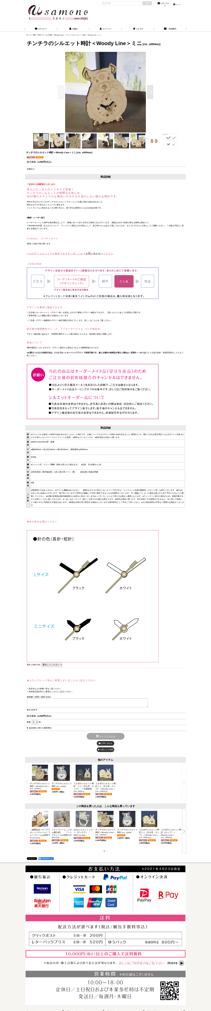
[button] (150, 92)
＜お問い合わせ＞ (93, 253)
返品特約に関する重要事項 (39, 728)
